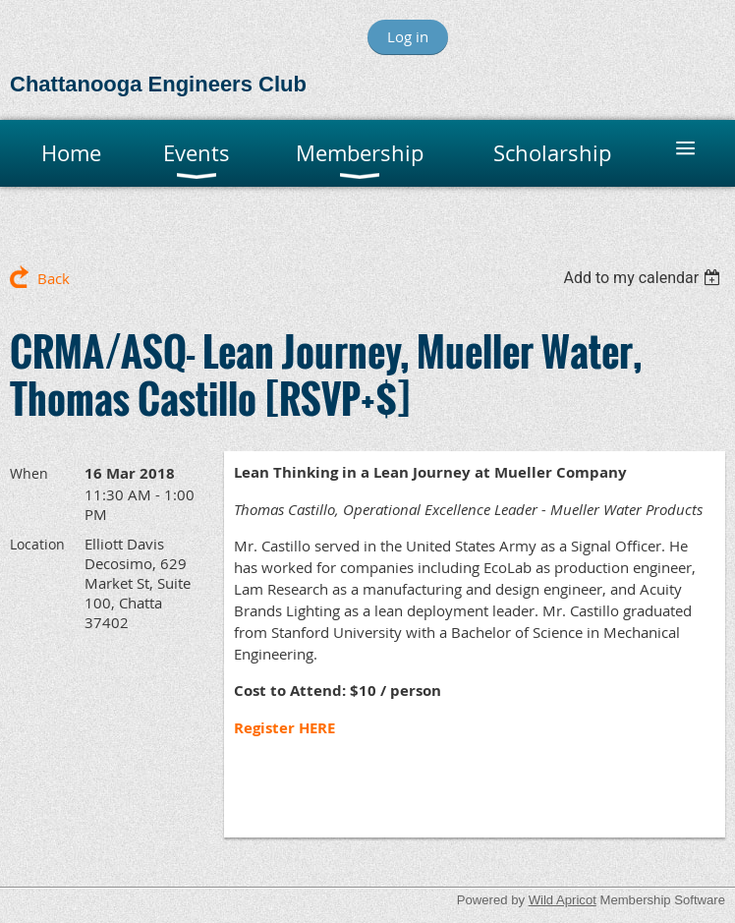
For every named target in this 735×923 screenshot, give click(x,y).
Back (53, 278)
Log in (407, 36)
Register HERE (284, 728)
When (29, 473)
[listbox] (644, 277)
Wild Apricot (562, 900)
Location (37, 544)
